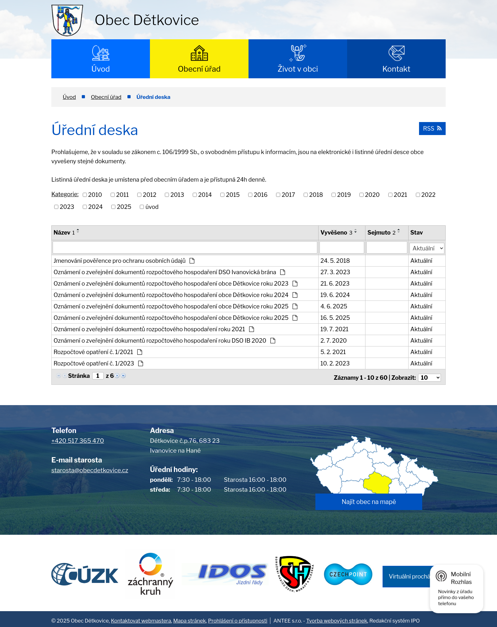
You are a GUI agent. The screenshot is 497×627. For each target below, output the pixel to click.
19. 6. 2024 (335, 294)
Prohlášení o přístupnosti (237, 617)
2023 (67, 207)
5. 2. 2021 (333, 351)
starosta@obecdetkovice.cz (89, 467)
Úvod (100, 69)
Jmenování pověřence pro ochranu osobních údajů (124, 260)
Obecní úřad (199, 69)
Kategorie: (65, 194)
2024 (95, 207)
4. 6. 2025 (334, 305)
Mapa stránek (189, 617)
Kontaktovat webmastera (141, 617)
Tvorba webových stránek (336, 617)
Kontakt (396, 69)
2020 (372, 194)
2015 (233, 194)
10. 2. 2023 (335, 362)
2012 (149, 194)
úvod (151, 207)
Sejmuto (382, 232)
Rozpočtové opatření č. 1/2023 (98, 362)
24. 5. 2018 (335, 260)
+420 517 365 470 (77, 438)
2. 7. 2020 (334, 340)
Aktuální (422, 260)
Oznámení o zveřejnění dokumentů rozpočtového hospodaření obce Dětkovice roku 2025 (175, 305)
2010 (95, 194)
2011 (122, 194)
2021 (400, 194)
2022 (428, 194)
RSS (432, 128)
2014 (205, 194)
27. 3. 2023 (336, 271)
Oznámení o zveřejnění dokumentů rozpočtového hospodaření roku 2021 (154, 328)
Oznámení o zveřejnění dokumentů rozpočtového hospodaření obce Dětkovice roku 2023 (175, 283)
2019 (344, 194)
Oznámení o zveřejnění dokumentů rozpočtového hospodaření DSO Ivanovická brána (169, 271)
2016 (261, 194)
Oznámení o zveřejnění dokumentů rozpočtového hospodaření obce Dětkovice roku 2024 (175, 294)
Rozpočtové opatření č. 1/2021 (98, 351)
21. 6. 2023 (335, 283)
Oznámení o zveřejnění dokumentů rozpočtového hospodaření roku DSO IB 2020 (164, 340)
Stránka (79, 375)
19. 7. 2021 (335, 328)
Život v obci (298, 69)
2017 (288, 194)
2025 (124, 207)
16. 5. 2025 (335, 317)
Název (64, 232)
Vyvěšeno (337, 232)
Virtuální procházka (414, 574)
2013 (177, 194)
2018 (316, 194)
